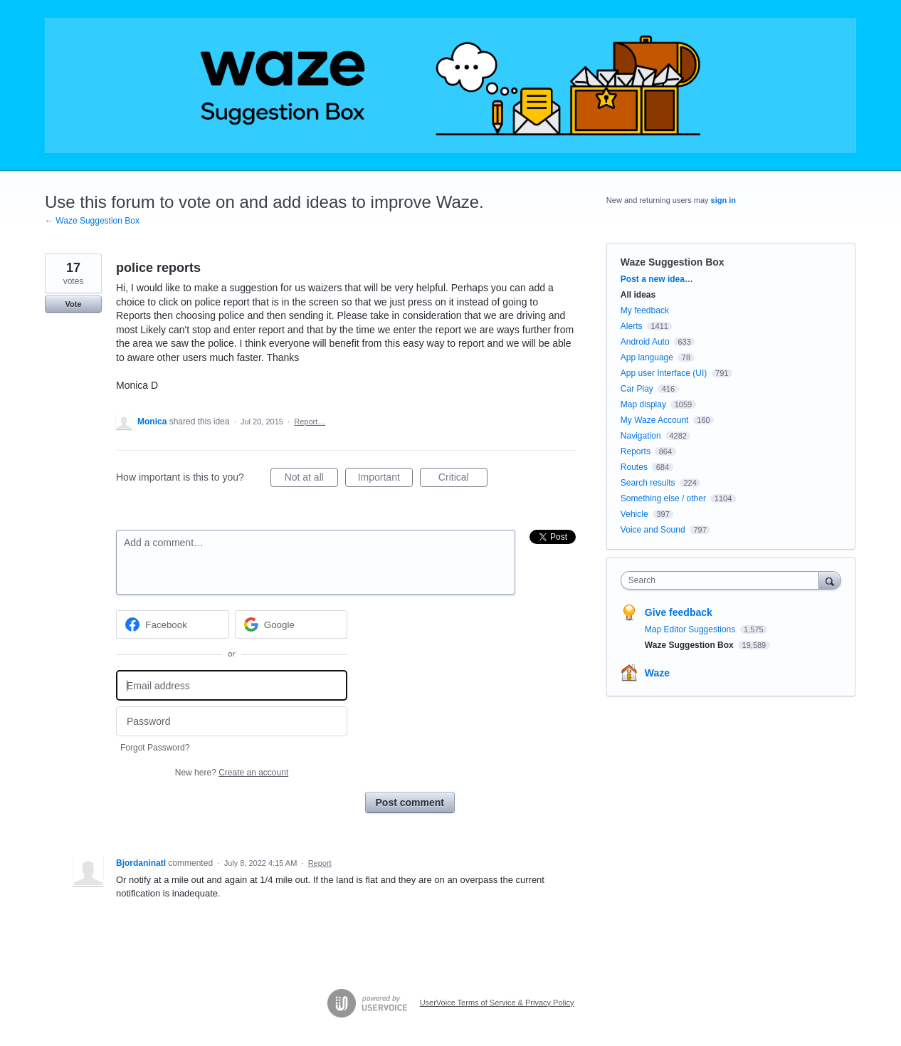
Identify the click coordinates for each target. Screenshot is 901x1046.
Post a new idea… (657, 279)
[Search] (829, 580)
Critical (463, 479)
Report (320, 863)
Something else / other (663, 498)
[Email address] (231, 685)
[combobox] (723, 580)
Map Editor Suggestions (691, 629)
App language (647, 357)
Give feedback (678, 612)
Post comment (410, 802)
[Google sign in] (291, 624)
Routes (634, 467)
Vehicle (634, 514)
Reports (635, 451)
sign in (723, 200)
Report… (309, 421)
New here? (231, 773)
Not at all (311, 479)
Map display (643, 404)
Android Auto (645, 342)
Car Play (637, 389)
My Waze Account (655, 420)
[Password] (231, 721)
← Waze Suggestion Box (92, 221)
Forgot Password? (154, 748)
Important (385, 479)
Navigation (641, 436)
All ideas (638, 295)
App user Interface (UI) (664, 373)
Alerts (632, 326)
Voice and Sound (653, 530)
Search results (648, 483)
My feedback (645, 310)
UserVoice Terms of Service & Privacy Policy (497, 1002)
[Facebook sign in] (172, 624)
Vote (73, 304)
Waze (657, 673)
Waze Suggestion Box (673, 262)
